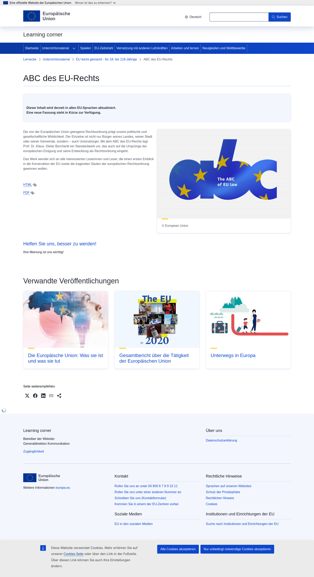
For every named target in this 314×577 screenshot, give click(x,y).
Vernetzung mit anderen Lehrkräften (142, 48)
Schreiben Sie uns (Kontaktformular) (140, 498)
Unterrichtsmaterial (55, 48)
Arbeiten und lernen (185, 48)
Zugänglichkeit (33, 451)
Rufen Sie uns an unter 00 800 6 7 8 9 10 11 (146, 486)
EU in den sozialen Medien (134, 524)
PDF (26, 192)
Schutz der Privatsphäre (223, 492)
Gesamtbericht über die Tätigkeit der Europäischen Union (154, 358)
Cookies (211, 504)
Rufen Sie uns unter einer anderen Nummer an (148, 492)
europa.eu (63, 487)
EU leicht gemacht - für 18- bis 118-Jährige (106, 59)
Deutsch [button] (193, 17)
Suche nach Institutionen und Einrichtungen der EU (242, 524)
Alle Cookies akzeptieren (178, 549)
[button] (27, 395)
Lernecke (29, 59)
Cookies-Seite (73, 554)
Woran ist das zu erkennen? (95, 2)
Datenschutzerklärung (221, 440)
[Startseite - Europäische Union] (46, 16)
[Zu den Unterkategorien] (74, 48)
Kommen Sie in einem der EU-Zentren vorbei (146, 504)
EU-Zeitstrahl (103, 48)
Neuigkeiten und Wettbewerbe (223, 48)
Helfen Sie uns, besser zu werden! (60, 243)
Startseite (32, 48)
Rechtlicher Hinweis (220, 498)
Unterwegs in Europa (233, 355)
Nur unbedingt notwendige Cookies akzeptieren (237, 549)
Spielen (85, 48)
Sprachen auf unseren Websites (228, 486)
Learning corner (37, 430)
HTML (27, 184)
